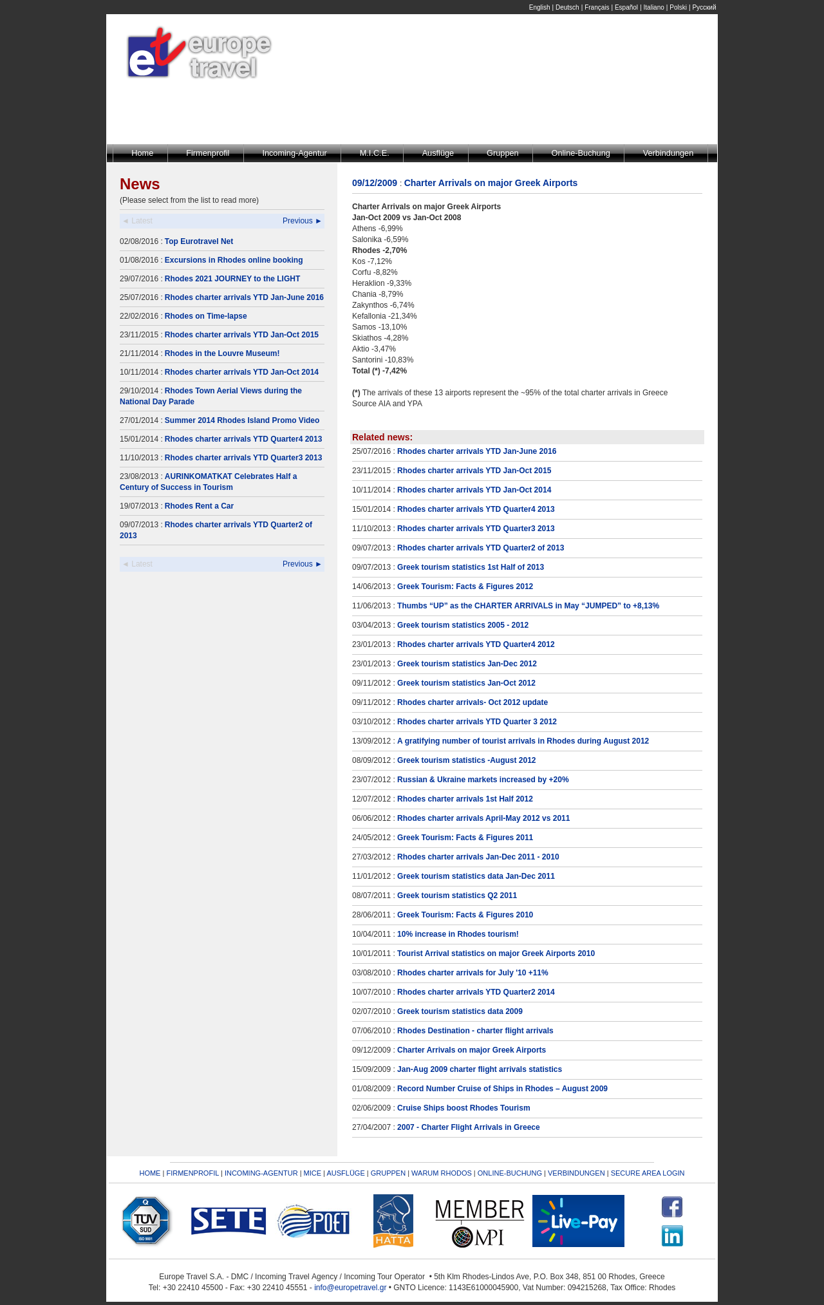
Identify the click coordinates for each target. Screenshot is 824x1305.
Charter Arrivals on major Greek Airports (471, 1050)
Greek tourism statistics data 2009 (460, 1011)
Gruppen (503, 153)
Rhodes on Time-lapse (206, 316)
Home (142, 153)
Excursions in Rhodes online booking (234, 260)
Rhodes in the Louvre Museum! (222, 353)
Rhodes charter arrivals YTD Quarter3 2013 (244, 457)
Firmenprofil (207, 153)
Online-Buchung (581, 153)
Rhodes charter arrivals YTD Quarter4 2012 (476, 644)
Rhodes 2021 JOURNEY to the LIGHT (233, 278)
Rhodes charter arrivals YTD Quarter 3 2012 (477, 721)
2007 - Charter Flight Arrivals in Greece (468, 1127)
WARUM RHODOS (441, 1173)
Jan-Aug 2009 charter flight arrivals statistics (479, 1069)
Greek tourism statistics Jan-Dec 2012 (467, 663)
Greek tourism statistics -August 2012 (466, 760)
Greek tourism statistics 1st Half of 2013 (470, 567)
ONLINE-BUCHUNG (510, 1173)
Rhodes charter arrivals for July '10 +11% (472, 972)
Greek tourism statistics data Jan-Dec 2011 (476, 876)
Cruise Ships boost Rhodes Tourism (463, 1108)
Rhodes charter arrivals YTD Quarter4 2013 (244, 439)
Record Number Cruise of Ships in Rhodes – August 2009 (502, 1088)
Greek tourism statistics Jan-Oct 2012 (466, 683)
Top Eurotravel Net (199, 241)
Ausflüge (438, 153)
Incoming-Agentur (294, 153)
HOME (149, 1173)
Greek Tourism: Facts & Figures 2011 (465, 837)
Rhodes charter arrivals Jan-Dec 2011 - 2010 (478, 856)
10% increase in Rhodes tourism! (458, 934)
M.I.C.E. (374, 153)
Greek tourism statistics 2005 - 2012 (463, 625)
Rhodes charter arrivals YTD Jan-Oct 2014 (242, 372)
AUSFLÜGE (346, 1173)
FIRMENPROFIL (192, 1173)
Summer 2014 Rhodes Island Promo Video (242, 420)
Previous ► (303, 220)
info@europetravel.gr (350, 1287)
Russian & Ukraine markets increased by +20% (482, 779)
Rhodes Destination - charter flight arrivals (475, 1030)
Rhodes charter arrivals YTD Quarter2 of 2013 (480, 547)
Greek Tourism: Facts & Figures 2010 (465, 914)
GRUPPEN (388, 1173)
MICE (313, 1173)
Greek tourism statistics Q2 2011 (457, 895)
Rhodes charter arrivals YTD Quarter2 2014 (476, 992)
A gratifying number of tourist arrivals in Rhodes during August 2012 (523, 741)
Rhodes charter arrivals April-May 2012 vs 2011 (483, 818)
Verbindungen (668, 153)
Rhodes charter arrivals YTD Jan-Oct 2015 (242, 334)
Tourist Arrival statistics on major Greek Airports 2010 (496, 953)
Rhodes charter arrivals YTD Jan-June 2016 (244, 297)
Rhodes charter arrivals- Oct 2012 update (472, 702)
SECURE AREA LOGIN (648, 1173)
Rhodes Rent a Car (199, 506)
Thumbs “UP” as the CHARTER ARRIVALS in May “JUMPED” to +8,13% (528, 605)
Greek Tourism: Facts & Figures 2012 (465, 586)
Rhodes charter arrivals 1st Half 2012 (465, 798)
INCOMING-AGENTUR (261, 1173)
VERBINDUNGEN (576, 1173)
